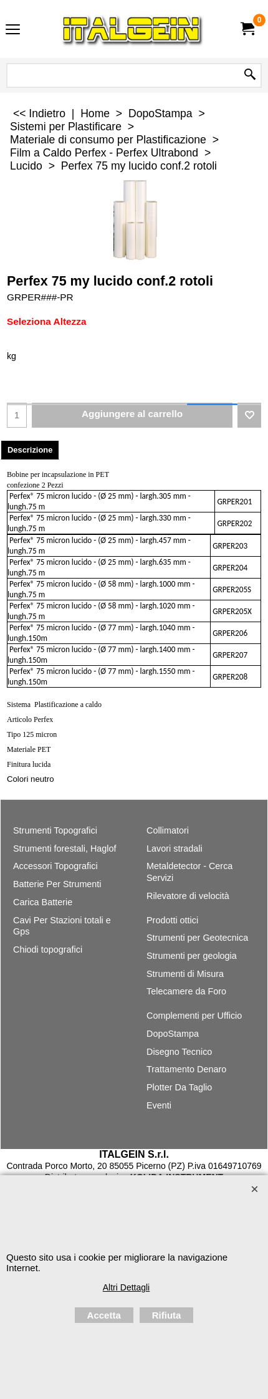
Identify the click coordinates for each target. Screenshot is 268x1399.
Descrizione (29, 449)
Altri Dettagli (126, 1287)
